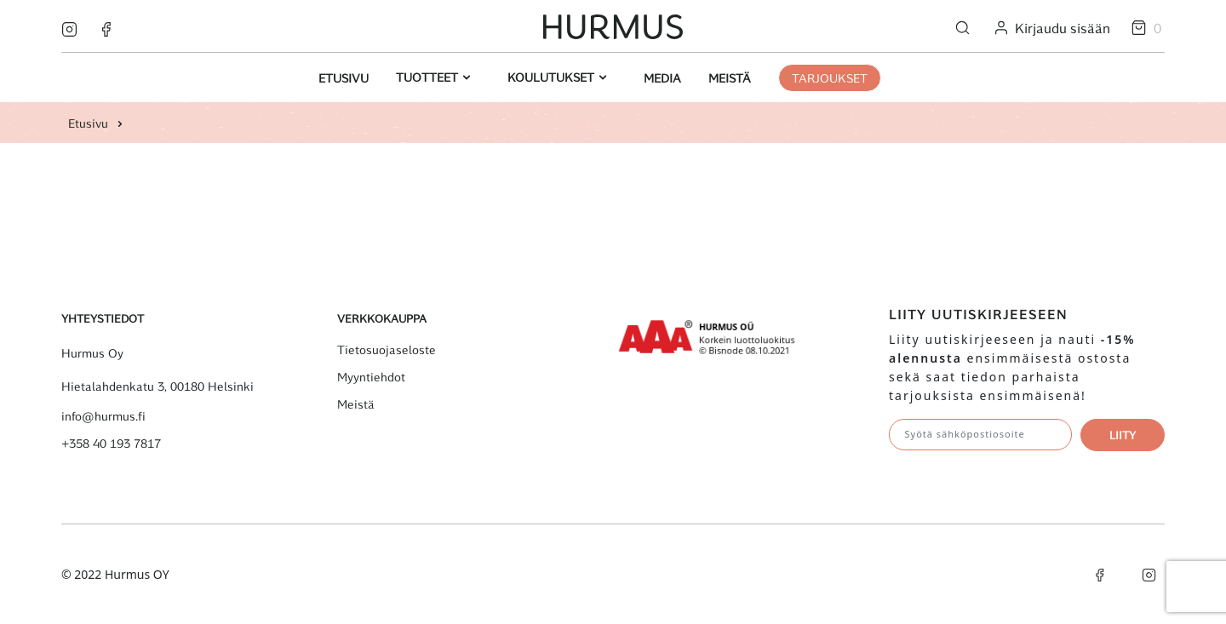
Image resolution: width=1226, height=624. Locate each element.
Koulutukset (552, 77)
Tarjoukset (830, 78)
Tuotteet (428, 77)
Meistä (729, 78)
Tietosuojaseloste (386, 350)
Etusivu (343, 78)
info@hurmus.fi (103, 416)
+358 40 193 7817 (111, 443)
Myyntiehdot (371, 377)
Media (662, 78)
